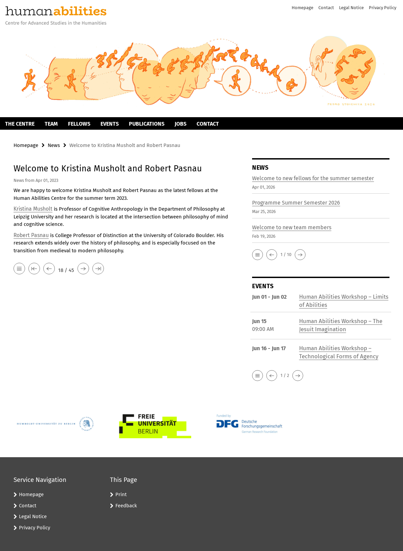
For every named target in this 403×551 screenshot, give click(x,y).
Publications (146, 124)
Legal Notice (351, 7)
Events (109, 124)
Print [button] (121, 493)
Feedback (126, 504)
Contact (326, 7)
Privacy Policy (382, 7)
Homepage (302, 7)
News (54, 145)
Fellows (79, 124)
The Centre (20, 124)
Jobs (180, 124)
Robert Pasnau (30, 234)
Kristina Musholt (32, 208)
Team (51, 124)
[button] (257, 254)
